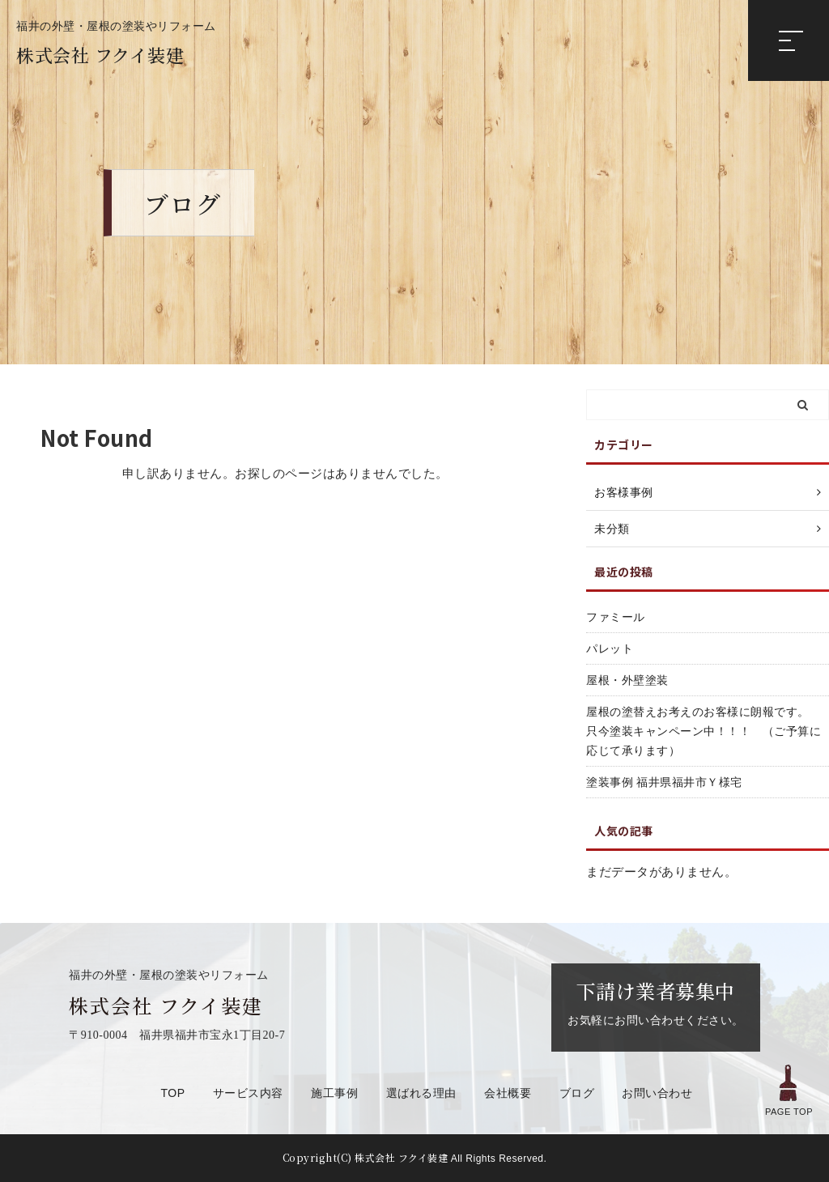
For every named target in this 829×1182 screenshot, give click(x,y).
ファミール (615, 616)
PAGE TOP (789, 1088)
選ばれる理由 (421, 1092)
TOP (173, 1092)
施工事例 (334, 1092)
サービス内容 (248, 1092)
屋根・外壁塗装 (627, 680)
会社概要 (507, 1092)
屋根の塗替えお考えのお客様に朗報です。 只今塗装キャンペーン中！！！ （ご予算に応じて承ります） (703, 731)
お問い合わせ (657, 1092)
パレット (609, 648)
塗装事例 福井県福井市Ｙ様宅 (664, 782)
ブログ (577, 1092)
